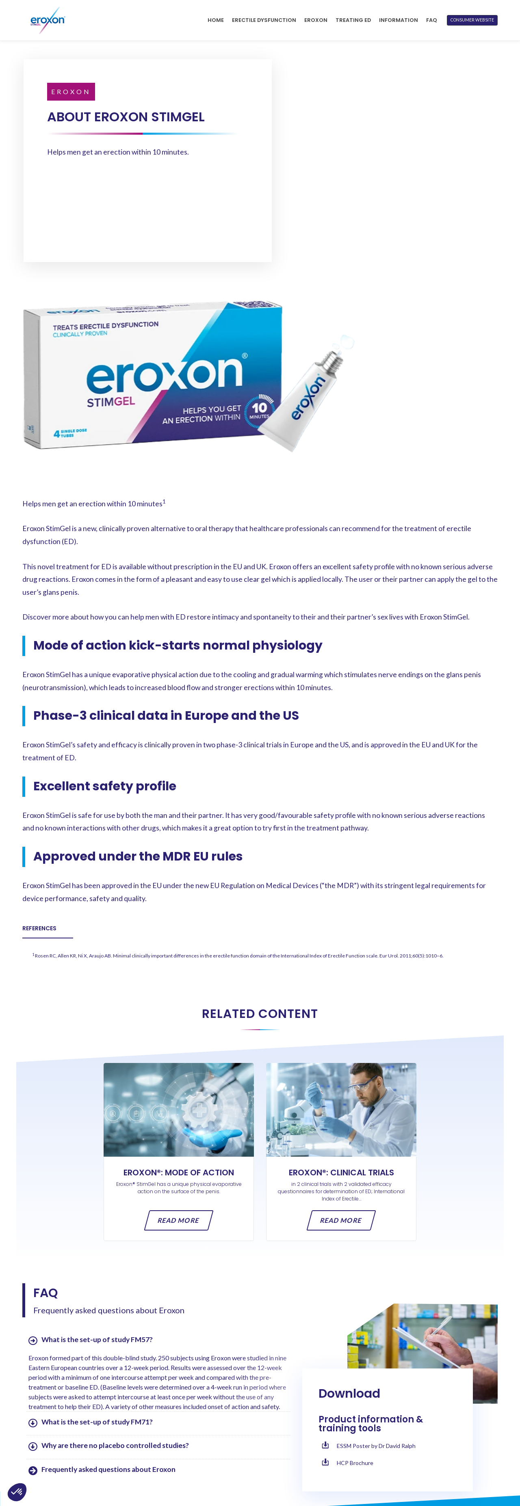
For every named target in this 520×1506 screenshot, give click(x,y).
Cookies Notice (377, 1467)
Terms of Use (373, 1442)
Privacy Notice (376, 1454)
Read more (179, 1021)
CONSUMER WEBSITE (472, 19)
